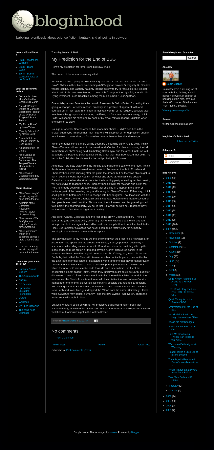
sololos (113, 432)
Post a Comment (65, 337)
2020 (169, 178)
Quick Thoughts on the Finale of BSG (180, 301)
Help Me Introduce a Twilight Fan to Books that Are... (181, 337)
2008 (169, 396)
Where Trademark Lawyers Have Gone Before (182, 371)
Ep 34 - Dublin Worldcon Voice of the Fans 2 (28, 76)
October (173, 242)
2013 (169, 210)
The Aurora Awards (29, 276)
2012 (169, 215)
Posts (169, 155)
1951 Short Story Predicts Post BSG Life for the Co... (182, 292)
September (175, 247)
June (172, 261)
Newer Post (59, 344)
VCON (22, 298)
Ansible (23, 280)
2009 (169, 229)
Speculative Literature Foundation (25, 291)
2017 (169, 192)
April (171, 270)
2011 (169, 219)
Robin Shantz (174, 84)
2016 (169, 196)
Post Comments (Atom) (78, 350)
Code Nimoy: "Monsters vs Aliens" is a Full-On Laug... (182, 281)
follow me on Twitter (187, 141)
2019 (169, 182)
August (173, 251)
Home (101, 344)
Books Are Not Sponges (181, 322)
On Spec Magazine (29, 306)
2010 (169, 224)
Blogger (135, 432)
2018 (169, 187)
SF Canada (25, 284)
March (172, 275)
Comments (172, 162)
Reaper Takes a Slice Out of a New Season (183, 353)
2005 (169, 410)
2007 (169, 401)
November (175, 237)
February (174, 385)
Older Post (144, 344)
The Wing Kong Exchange (27, 311)
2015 (169, 201)
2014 (169, 206)
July (171, 256)
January (173, 390)
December (175, 233)
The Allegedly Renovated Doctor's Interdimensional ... (183, 362)
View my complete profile (175, 110)
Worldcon (24, 302)
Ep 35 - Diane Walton (26, 68)
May (171, 265)
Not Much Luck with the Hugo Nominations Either (183, 316)
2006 (169, 405)
